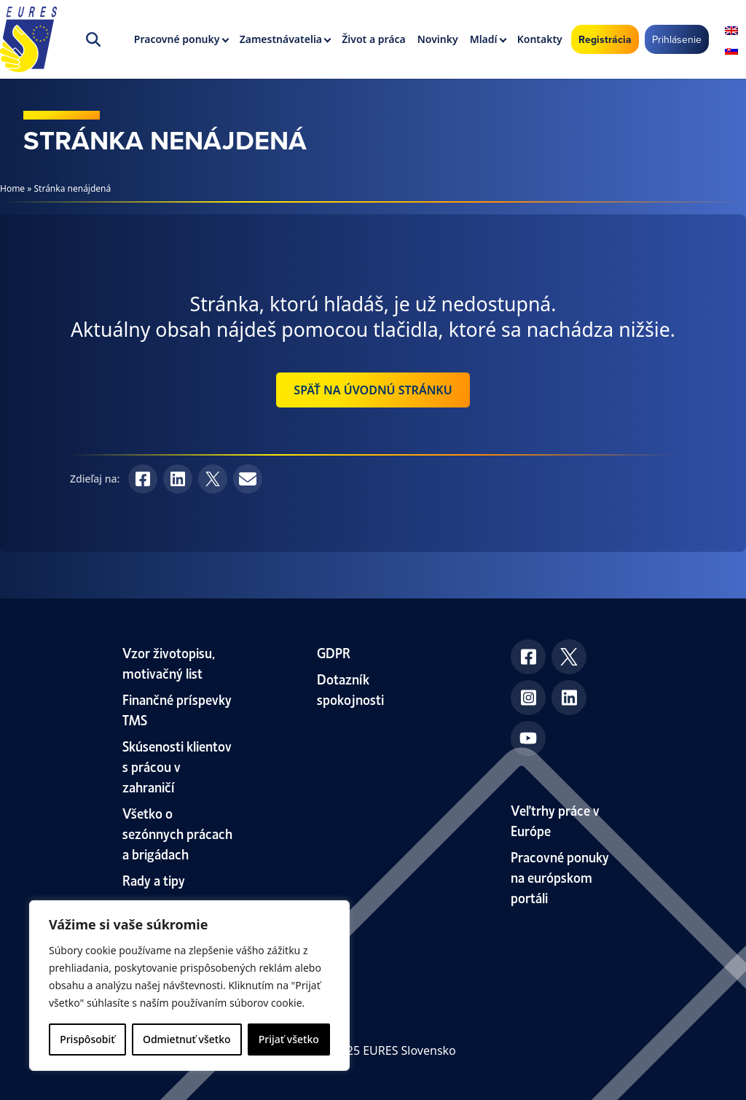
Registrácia (605, 39)
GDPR (333, 652)
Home (12, 188)
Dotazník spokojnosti (350, 688)
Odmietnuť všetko (187, 1039)
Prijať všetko (289, 1039)
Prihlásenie (677, 39)
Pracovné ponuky (177, 39)
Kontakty (539, 39)
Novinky (437, 39)
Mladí (484, 39)
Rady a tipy (153, 879)
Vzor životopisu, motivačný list (168, 662)
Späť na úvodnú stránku (373, 390)
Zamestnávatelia (281, 39)
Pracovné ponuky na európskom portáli (560, 876)
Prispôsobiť (87, 1039)
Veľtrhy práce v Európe (555, 819)
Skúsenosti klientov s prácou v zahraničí (177, 765)
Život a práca (373, 39)
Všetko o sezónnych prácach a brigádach (177, 832)
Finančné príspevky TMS (177, 709)
